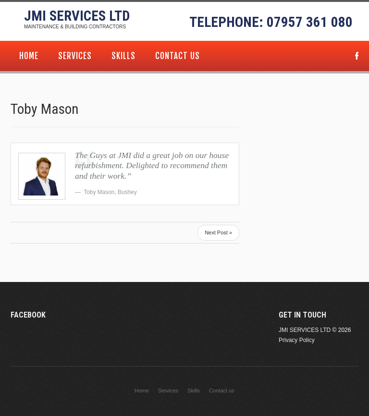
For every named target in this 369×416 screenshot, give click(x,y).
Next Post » (218, 232)
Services (75, 56)
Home (28, 56)
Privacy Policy (297, 340)
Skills (123, 56)
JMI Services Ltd (77, 16)
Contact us (177, 56)
